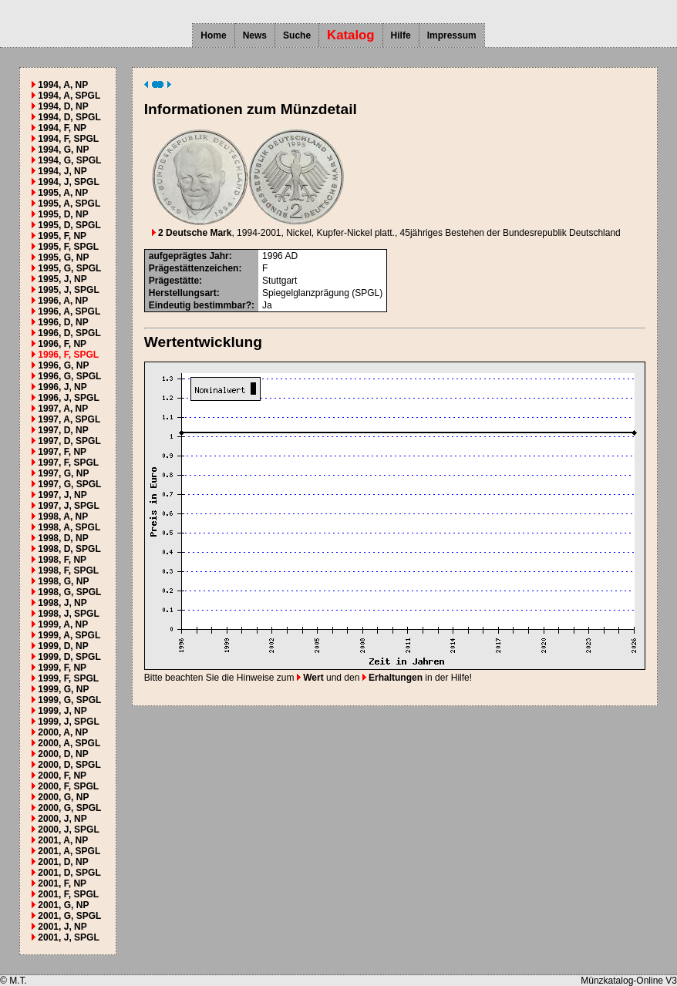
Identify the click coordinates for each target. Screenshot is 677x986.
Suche (297, 35)
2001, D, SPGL (69, 872)
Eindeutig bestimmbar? (200, 305)
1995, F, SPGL (68, 246)
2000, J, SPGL (68, 829)
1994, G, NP (63, 149)
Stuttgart (279, 280)
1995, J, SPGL (68, 289)
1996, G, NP (63, 365)
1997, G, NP (63, 473)
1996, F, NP (62, 343)
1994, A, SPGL (69, 95)
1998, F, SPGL (68, 570)
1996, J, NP (62, 387)
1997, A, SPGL (69, 419)
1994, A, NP (63, 84)
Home (213, 35)
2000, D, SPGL (69, 764)
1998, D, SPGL (69, 548)
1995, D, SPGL (69, 225)
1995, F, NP (62, 236)
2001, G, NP (63, 905)
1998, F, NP (62, 559)
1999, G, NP (63, 689)
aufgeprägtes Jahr (189, 256)
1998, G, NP (63, 581)
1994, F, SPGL (68, 138)
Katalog (351, 35)
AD (291, 256)
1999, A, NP (63, 624)
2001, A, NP (63, 840)
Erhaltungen (392, 677)
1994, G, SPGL (69, 160)
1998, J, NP (62, 602)
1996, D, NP (63, 322)
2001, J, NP (62, 926)
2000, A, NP (63, 732)
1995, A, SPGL (69, 203)
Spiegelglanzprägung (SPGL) (322, 293)
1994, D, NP (63, 106)
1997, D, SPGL (69, 441)
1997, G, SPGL (69, 484)
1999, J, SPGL (68, 721)
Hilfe (401, 35)
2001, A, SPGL (69, 851)
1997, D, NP (63, 430)
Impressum (452, 35)
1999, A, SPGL (69, 635)
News (255, 35)
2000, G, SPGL (69, 808)
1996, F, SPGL (68, 354)
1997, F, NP (62, 451)
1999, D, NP (63, 646)
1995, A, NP (63, 192)
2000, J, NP (62, 818)
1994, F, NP (62, 128)
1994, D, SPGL (69, 117)
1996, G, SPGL (69, 376)
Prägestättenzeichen (194, 268)
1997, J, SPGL (68, 505)
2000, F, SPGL (68, 786)
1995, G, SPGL (69, 268)
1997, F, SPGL (68, 462)
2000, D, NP (63, 754)
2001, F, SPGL (68, 894)
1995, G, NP (63, 257)
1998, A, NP (63, 516)
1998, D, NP (63, 538)
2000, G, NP (63, 797)
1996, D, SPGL (69, 333)
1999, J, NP (62, 710)
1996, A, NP (63, 300)
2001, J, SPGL (68, 937)
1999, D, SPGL (69, 656)
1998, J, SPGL (68, 613)
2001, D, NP (63, 861)
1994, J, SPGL (68, 182)
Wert (310, 677)
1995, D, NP (63, 214)
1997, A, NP (63, 408)
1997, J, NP (62, 495)
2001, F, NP (62, 883)
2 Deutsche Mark (192, 232)
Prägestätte (174, 280)
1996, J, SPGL (68, 397)
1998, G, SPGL (69, 592)
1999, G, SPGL (69, 700)
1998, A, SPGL (69, 527)
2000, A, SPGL (69, 743)
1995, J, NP (62, 279)
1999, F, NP (62, 667)
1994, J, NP (62, 171)
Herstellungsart (183, 293)
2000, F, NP (62, 775)
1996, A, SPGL (69, 311)
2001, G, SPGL (69, 915)
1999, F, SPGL (68, 678)
